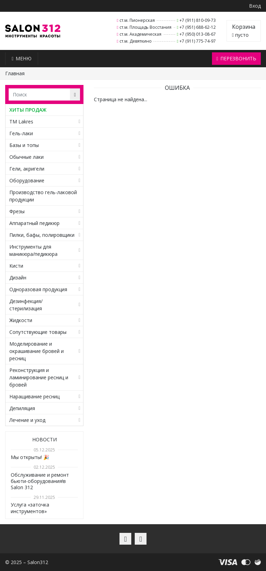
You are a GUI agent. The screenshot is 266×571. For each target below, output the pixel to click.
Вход (255, 5)
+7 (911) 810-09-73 (197, 20)
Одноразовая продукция (38, 289)
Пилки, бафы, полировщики (41, 235)
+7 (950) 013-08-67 (197, 34)
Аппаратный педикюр (34, 223)
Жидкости (20, 320)
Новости (44, 439)
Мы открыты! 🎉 (30, 457)
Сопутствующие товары (37, 332)
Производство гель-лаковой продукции (43, 196)
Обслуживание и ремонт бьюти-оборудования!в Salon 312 (40, 481)
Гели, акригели (26, 168)
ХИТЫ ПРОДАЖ (27, 109)
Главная (15, 73)
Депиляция (22, 408)
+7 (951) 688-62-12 (197, 27)
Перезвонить (236, 58)
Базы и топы (24, 145)
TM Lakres (21, 121)
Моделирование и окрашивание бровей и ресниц (36, 351)
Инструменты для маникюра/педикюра (33, 250)
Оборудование (26, 180)
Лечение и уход (27, 420)
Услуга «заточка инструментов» (30, 507)
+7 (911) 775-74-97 (197, 41)
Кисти (16, 265)
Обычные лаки (26, 157)
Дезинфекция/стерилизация (26, 305)
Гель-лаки (21, 133)
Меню (22, 58)
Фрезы (17, 211)
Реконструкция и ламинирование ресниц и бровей (38, 377)
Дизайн (17, 277)
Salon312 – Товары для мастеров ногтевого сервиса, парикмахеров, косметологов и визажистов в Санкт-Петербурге (32, 31)
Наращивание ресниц (34, 396)
